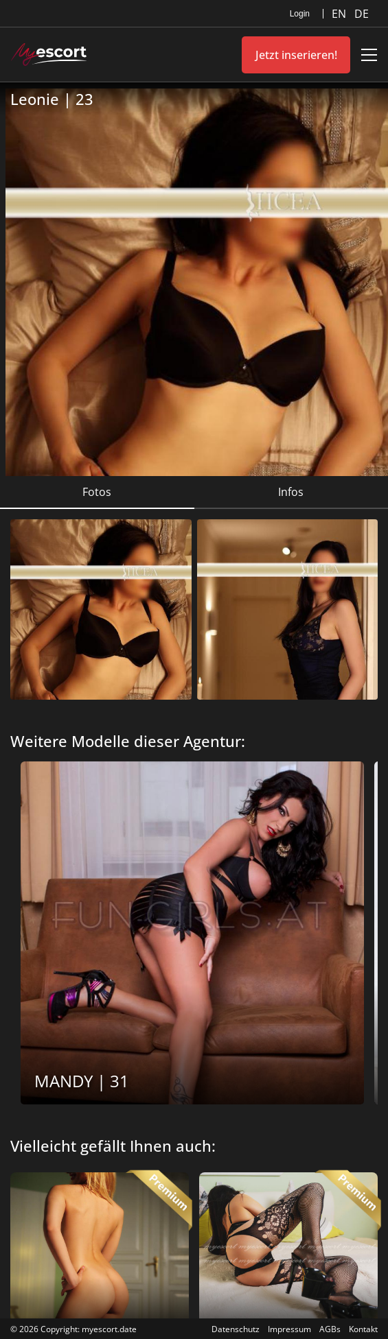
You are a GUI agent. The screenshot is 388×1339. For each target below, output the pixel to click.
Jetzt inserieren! (296, 54)
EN (340, 13)
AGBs (330, 1329)
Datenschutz (236, 1329)
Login (300, 14)
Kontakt (363, 1329)
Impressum (289, 1329)
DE (361, 13)
